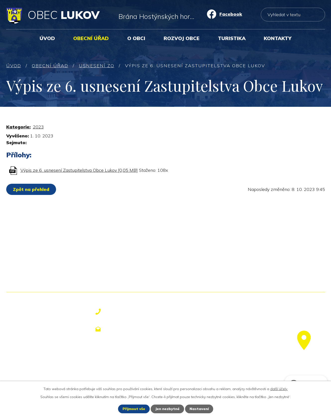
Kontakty (277, 38)
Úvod (47, 38)
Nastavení (199, 409)
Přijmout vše (134, 409)
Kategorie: (18, 127)
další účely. (279, 389)
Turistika (232, 38)
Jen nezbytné (167, 409)
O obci (136, 38)
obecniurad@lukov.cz (135, 329)
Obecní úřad (91, 38)
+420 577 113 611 (131, 311)
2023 (38, 127)
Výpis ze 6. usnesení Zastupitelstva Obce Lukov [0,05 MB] (79, 170)
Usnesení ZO (96, 65)
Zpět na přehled (31, 189)
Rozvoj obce (181, 38)
